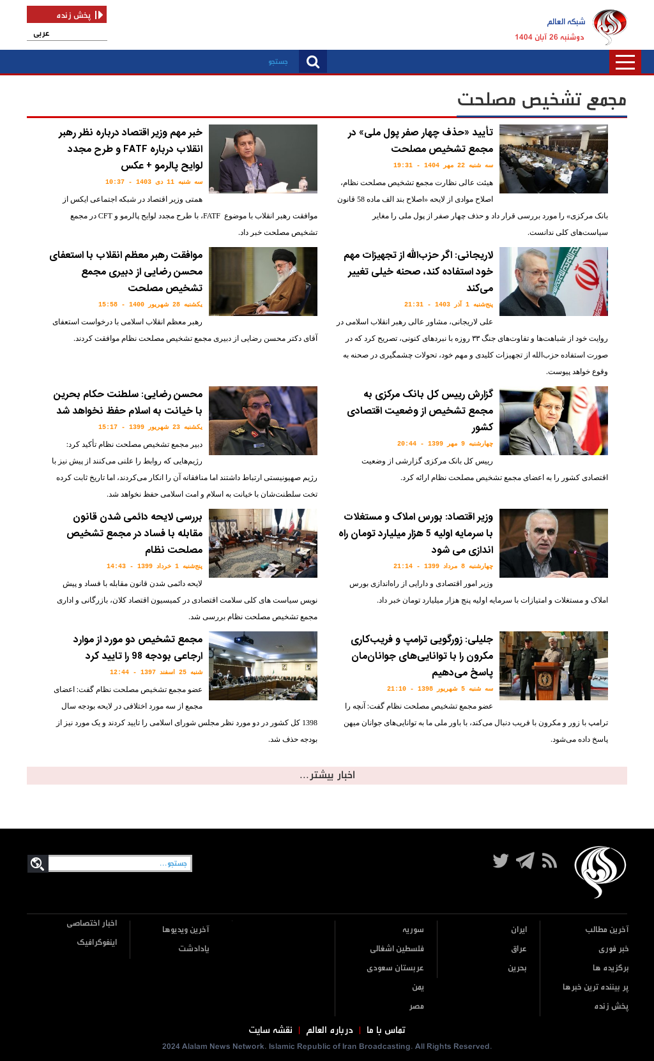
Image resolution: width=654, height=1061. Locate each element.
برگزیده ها (611, 968)
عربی (41, 33)
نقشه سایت (270, 1030)
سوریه (413, 930)
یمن (418, 987)
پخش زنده (611, 1006)
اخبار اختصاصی (91, 923)
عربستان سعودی (395, 968)
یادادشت (193, 949)
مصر (416, 1006)
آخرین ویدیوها (185, 930)
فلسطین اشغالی (397, 949)
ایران (519, 930)
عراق (519, 949)
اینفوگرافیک (97, 942)
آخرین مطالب (607, 930)
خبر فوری (613, 949)
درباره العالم (329, 1030)
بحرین (517, 968)
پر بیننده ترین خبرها (596, 987)
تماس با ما (386, 1030)
